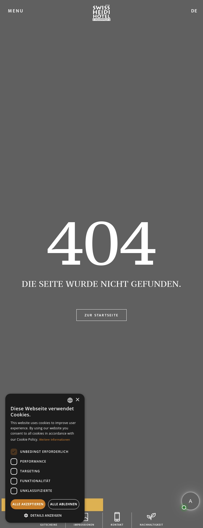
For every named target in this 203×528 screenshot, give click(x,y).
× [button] (77, 400)
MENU (16, 11)
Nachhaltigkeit (151, 524)
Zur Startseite (101, 315)
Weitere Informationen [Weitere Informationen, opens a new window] (54, 439)
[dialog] (45, 458)
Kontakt (117, 524)
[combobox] (70, 400)
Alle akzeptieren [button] (28, 504)
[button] (45, 515)
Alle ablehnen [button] (63, 504)
